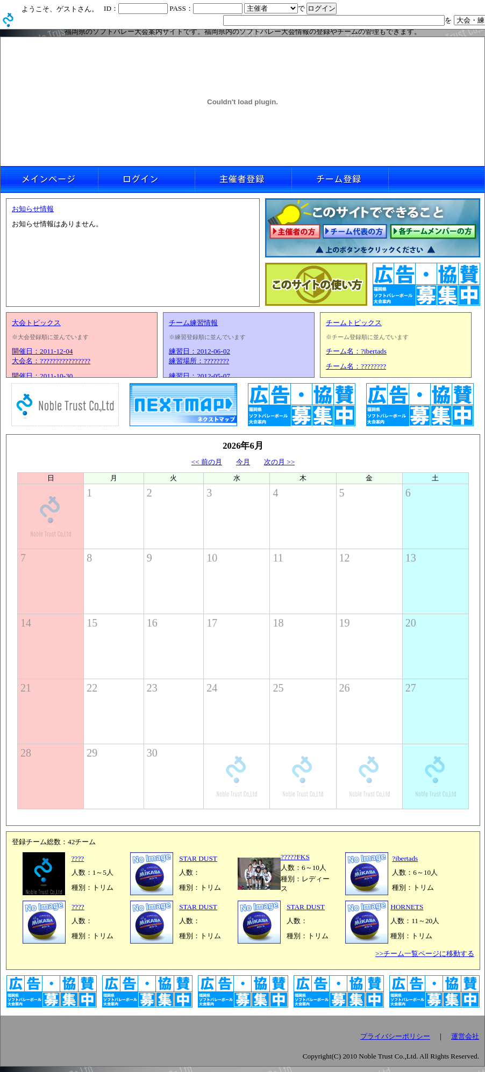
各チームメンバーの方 (433, 232)
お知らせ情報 (33, 209)
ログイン (145, 179)
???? (78, 858)
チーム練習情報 (193, 323)
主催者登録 (242, 179)
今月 (243, 462)
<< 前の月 (206, 462)
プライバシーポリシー (395, 1036)
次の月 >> (279, 462)
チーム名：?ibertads (356, 351)
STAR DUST (198, 858)
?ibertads (405, 858)
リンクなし (436, 179)
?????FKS (295, 857)
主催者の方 (294, 232)
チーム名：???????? (356, 366)
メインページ (49, 179)
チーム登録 (339, 179)
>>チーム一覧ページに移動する (424, 953)
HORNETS (406, 907)
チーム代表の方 (356, 232)
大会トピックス (36, 323)
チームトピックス (354, 323)
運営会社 (465, 1036)
